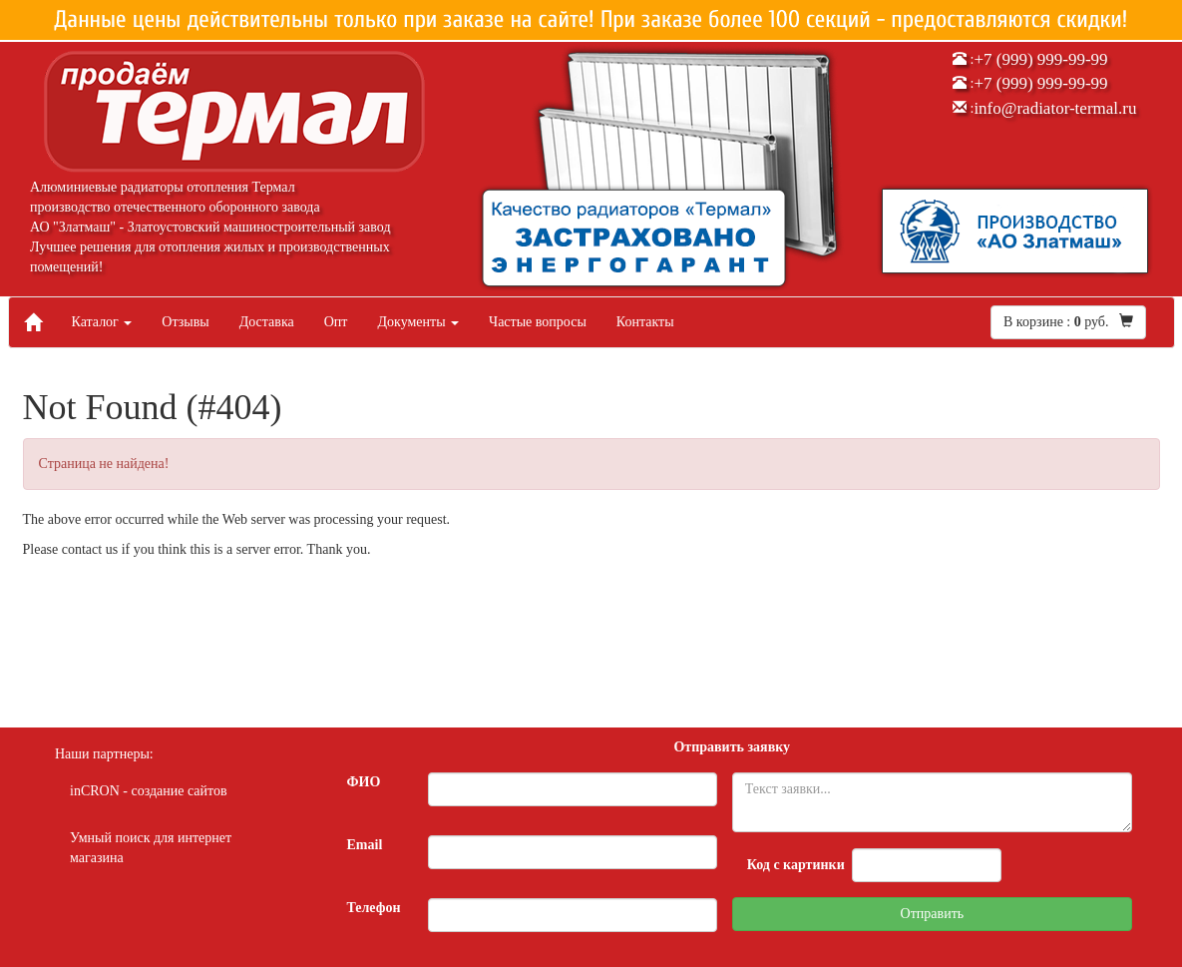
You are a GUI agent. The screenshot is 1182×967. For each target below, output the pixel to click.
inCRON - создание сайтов (148, 790)
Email (365, 844)
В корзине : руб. (1067, 321)
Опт (336, 321)
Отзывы (185, 321)
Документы (418, 321)
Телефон (374, 907)
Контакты (645, 321)
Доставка (266, 321)
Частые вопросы (538, 321)
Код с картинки (796, 864)
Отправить (933, 913)
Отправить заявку (731, 746)
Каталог (102, 321)
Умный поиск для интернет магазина (150, 847)
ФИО (364, 781)
